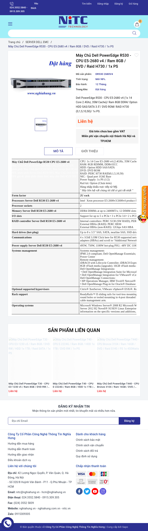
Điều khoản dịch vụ (19, 460)
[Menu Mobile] (11, 23)
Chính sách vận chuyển (90, 445)
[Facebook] (79, 491)
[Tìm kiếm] (134, 33)
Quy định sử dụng (86, 456)
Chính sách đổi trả (87, 450)
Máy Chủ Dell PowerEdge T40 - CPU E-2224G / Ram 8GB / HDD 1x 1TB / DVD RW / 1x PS (73, 385)
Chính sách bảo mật (88, 439)
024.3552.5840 (31, 497)
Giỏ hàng (133, 3)
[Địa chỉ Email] (63, 421)
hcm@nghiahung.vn (54, 492)
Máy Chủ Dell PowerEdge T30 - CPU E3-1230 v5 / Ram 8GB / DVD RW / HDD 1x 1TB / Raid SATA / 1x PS (29, 385)
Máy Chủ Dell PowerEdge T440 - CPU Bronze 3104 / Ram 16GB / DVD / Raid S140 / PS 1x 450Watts (118, 385)
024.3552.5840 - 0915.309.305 (18, 7)
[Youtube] (95, 491)
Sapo (125, 527)
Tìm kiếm (87, 3)
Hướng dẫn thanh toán (21, 449)
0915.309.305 (50, 497)
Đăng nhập (103, 3)
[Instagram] (103, 491)
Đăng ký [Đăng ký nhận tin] (129, 420)
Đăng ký (119, 3)
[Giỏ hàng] (137, 24)
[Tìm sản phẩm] (68, 33)
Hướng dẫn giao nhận (21, 454)
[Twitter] (87, 491)
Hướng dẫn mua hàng (21, 443)
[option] (41, 84)
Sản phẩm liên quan (74, 330)
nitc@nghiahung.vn (28, 492)
